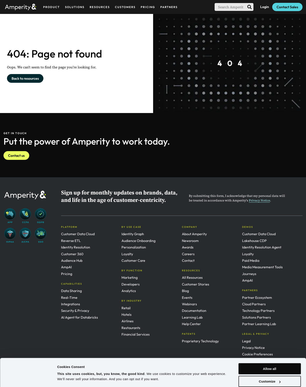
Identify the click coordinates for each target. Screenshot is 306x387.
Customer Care (133, 260)
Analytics (128, 291)
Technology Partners (258, 310)
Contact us (16, 155)
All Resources (192, 277)
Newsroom (190, 240)
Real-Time (69, 297)
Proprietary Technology (200, 341)
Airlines (127, 321)
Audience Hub (71, 260)
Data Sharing (71, 291)
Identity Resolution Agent (261, 247)
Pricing (66, 274)
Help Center (191, 324)
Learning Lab (192, 317)
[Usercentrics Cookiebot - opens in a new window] (28, 378)
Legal (246, 341)
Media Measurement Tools (262, 267)
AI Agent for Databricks (79, 317)
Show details (67, 378)
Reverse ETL (71, 240)
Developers (130, 284)
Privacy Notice (259, 200)
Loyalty (127, 254)
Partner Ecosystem (257, 297)
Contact (188, 260)
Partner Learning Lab (259, 324)
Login (264, 7)
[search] (249, 7)
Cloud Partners (254, 304)
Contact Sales (287, 7)
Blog (185, 291)
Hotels (126, 314)
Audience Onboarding (138, 240)
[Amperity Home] (22, 7)
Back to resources (25, 78)
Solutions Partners (256, 317)
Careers (188, 254)
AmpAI (66, 267)
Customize (270, 369)
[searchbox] (230, 7)
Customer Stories (195, 284)
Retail (126, 308)
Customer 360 (72, 254)
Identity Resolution (75, 247)
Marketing (129, 277)
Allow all (269, 356)
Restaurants (130, 328)
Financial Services (135, 334)
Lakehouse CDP (254, 240)
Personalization (133, 247)
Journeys (249, 274)
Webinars (189, 304)
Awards (187, 247)
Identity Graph (132, 234)
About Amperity (194, 234)
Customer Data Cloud (78, 234)
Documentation (194, 310)
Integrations (70, 304)
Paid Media (250, 260)
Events (187, 297)
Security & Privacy (75, 310)
